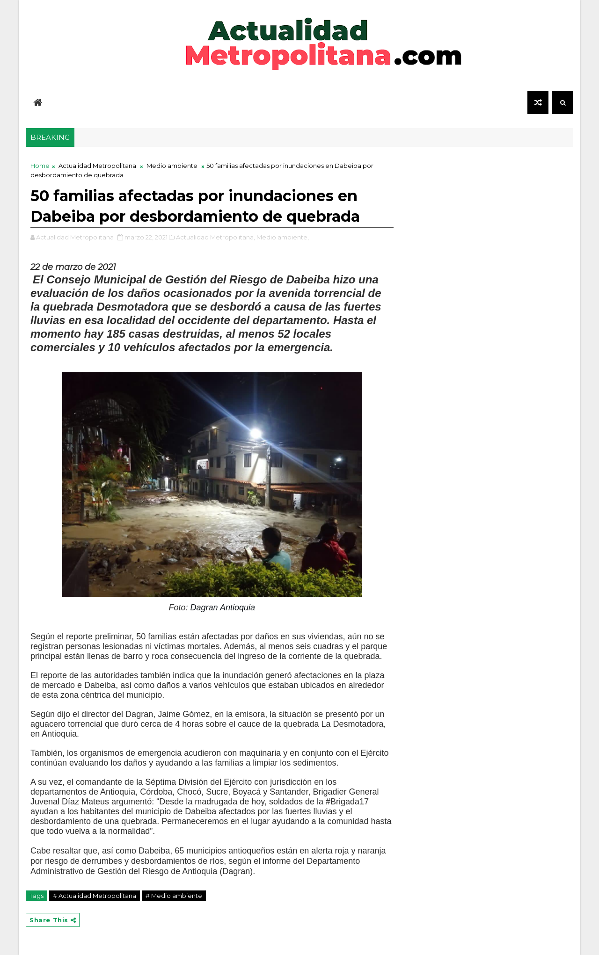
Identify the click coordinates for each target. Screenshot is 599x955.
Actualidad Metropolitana (97, 165)
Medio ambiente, (282, 237)
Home (40, 165)
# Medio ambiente (174, 895)
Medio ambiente (171, 165)
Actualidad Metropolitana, (215, 237)
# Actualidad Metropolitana (94, 895)
